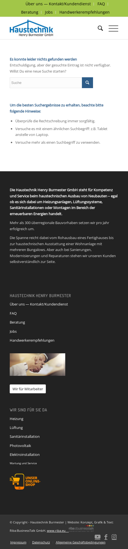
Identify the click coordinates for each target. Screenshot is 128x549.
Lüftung (16, 427)
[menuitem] (58, 4)
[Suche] (97, 28)
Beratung (29, 12)
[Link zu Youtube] (97, 536)
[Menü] (110, 28)
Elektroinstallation (25, 454)
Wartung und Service (23, 463)
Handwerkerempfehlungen (84, 12)
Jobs (49, 12)
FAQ (13, 313)
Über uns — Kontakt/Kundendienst (39, 304)
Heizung (16, 418)
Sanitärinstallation (25, 436)
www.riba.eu (70, 530)
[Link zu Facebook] (106, 536)
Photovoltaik (20, 445)
